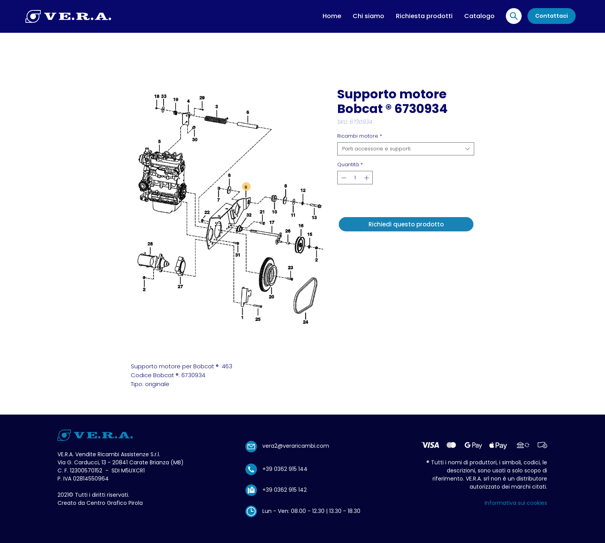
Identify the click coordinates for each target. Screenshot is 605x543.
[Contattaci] (551, 16)
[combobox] (405, 148)
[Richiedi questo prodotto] (406, 224)
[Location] (514, 16)
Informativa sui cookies (516, 503)
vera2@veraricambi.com (295, 446)
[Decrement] (343, 177)
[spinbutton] (355, 177)
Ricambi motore (359, 136)
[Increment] (367, 177)
